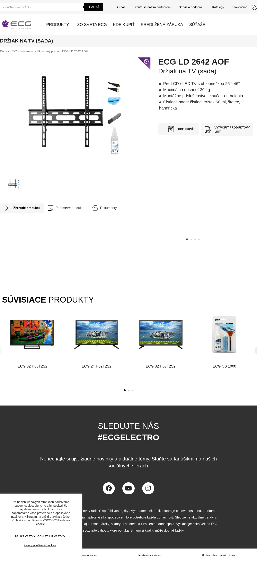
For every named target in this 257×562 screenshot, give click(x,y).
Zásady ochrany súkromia (148, 555)
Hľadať (93, 7)
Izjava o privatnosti (88, 555)
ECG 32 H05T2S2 (32, 366)
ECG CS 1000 (224, 366)
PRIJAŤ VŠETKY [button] (25, 536)
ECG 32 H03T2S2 (160, 366)
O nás (121, 7)
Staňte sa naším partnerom (152, 7)
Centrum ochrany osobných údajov (218, 555)
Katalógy (218, 7)
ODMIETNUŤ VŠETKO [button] (51, 536)
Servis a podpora (191, 7)
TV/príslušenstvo (23, 51)
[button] (187, 239)
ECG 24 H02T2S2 (96, 366)
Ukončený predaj (48, 51)
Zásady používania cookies (40, 545)
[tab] (22, 208)
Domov (5, 51)
